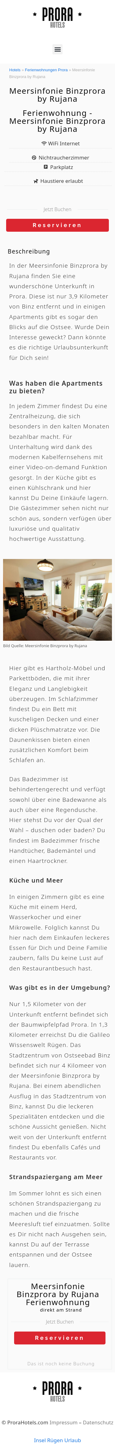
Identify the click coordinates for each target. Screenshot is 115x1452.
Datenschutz (98, 1422)
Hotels (15, 70)
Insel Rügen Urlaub (57, 1440)
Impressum (64, 1422)
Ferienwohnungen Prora (46, 70)
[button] (57, 49)
